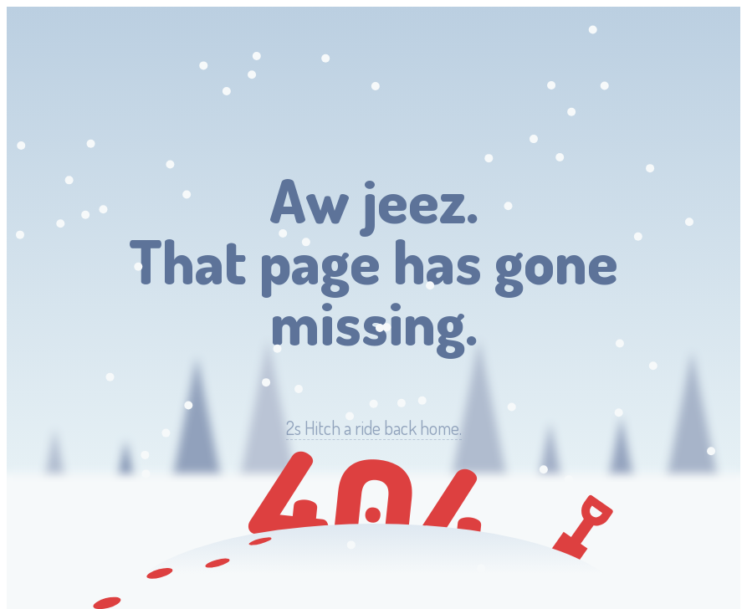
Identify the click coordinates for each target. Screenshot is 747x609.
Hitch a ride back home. (374, 428)
